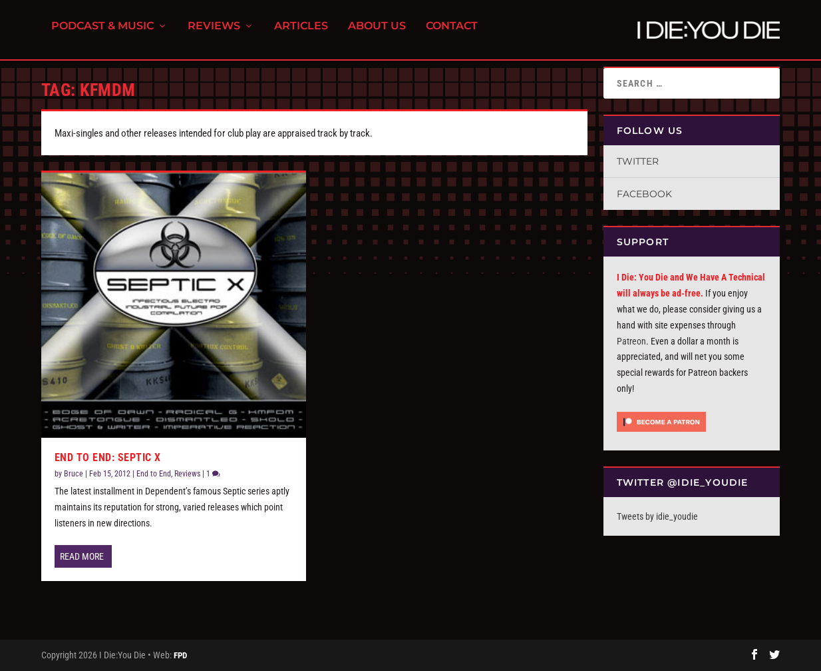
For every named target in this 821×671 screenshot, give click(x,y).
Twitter (638, 161)
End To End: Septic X (108, 457)
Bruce (73, 473)
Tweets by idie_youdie (657, 516)
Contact (452, 33)
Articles (301, 33)
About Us (377, 33)
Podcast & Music (102, 33)
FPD (180, 655)
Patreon (631, 341)
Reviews (214, 33)
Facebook (644, 194)
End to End (153, 473)
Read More (82, 556)
